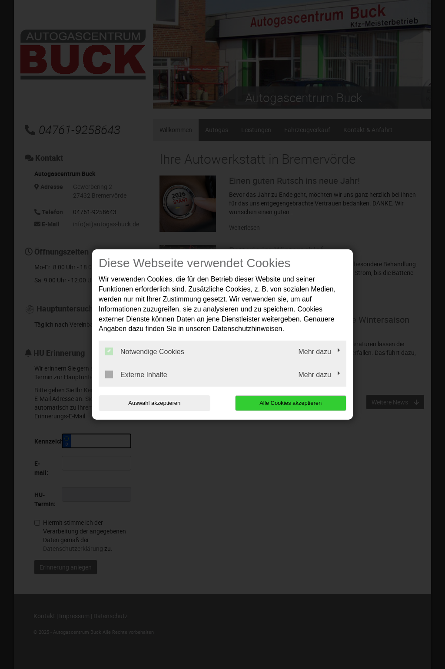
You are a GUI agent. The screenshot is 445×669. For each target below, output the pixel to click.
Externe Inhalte (136, 374)
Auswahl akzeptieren (154, 403)
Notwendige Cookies (144, 351)
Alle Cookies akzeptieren (290, 403)
